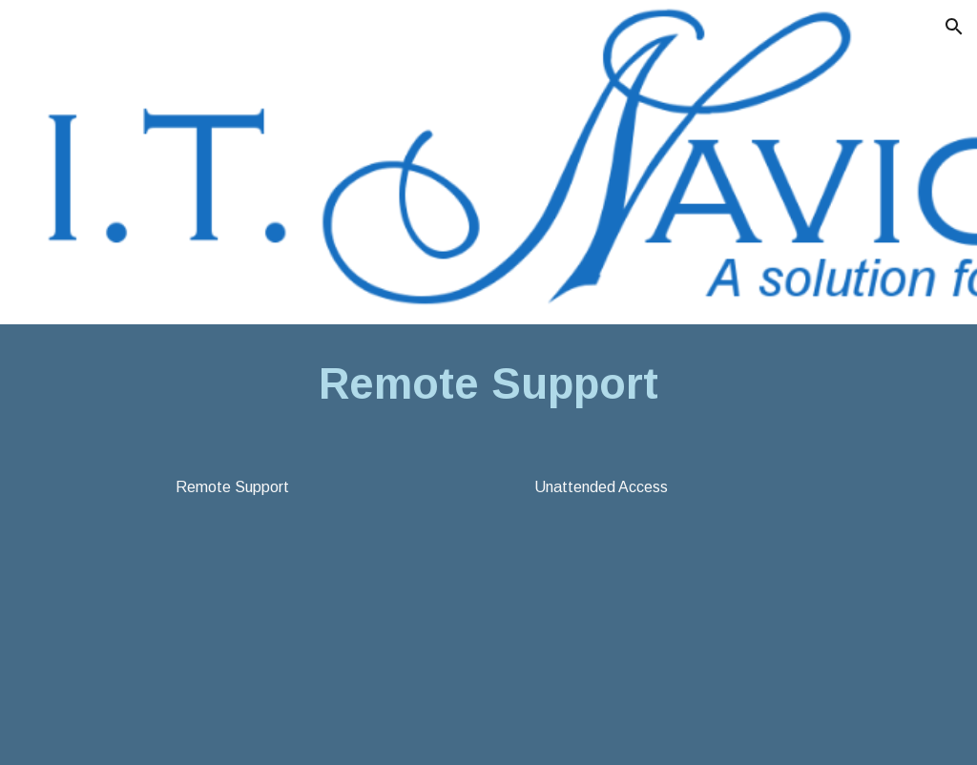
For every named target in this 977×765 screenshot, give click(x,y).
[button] (954, 27)
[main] (489, 385)
